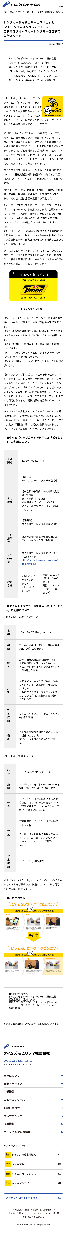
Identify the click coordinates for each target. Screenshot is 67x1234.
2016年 (30, 11)
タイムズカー (15, 1164)
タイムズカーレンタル (20, 1174)
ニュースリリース (17, 11)
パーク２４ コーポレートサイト (23, 1197)
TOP (5, 11)
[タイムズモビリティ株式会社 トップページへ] (21, 7)
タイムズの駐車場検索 (20, 1155)
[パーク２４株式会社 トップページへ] (14, 1047)
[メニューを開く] (61, 4)
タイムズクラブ (17, 1183)
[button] (33, 1084)
